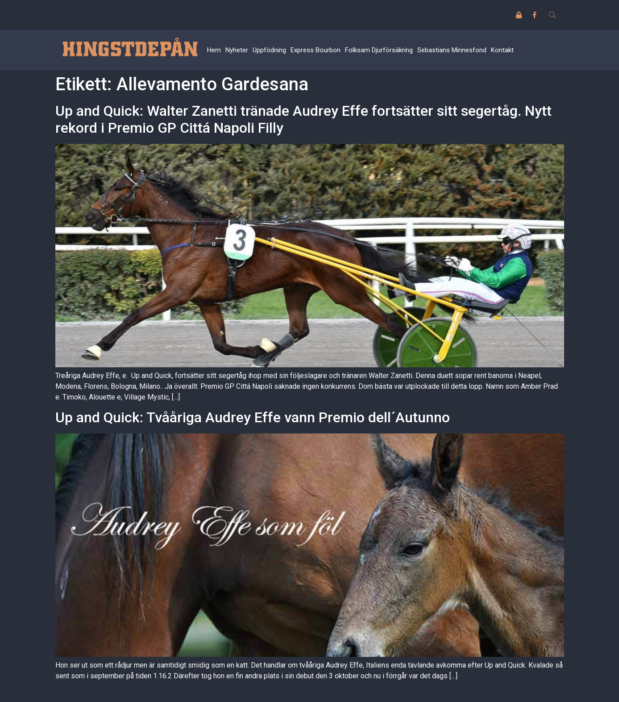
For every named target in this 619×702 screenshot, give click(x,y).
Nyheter (236, 50)
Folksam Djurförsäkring (379, 50)
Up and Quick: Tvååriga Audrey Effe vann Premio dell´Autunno (252, 417)
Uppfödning (269, 50)
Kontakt (502, 50)
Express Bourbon (316, 50)
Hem (214, 50)
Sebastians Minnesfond (451, 50)
